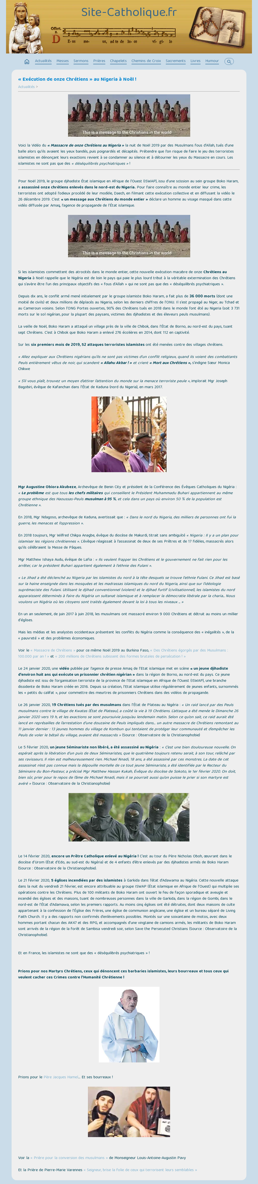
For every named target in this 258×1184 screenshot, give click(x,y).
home (27, 62)
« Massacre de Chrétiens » (52, 650)
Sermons (81, 61)
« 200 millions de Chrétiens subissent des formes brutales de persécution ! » (120, 656)
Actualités (43, 61)
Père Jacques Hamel (61, 1077)
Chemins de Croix (146, 61)
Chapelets (118, 61)
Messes (62, 61)
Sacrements (176, 61)
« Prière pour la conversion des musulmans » (69, 1158)
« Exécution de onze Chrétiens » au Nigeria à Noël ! (77, 79)
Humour (212, 61)
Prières (99, 61)
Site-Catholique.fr (129, 13)
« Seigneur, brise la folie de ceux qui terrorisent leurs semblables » (140, 1170)
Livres (195, 61)
